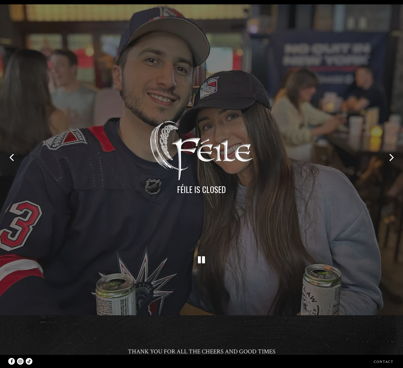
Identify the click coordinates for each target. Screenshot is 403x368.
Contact (383, 361)
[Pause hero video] (202, 241)
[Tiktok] (29, 361)
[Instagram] (20, 361)
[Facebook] (11, 361)
